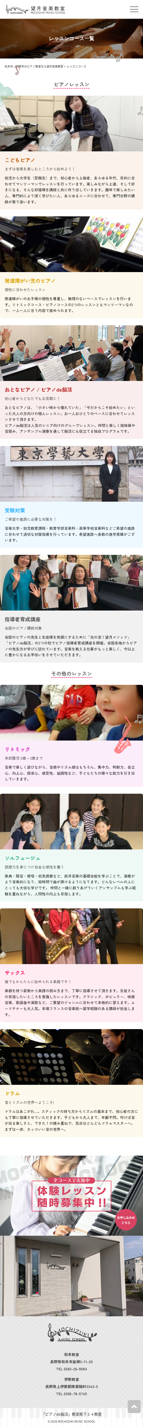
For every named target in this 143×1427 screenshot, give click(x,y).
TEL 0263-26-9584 (71, 1369)
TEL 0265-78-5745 (71, 1393)
